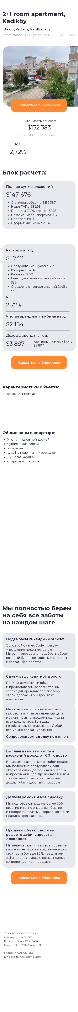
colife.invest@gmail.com (26, 956)
